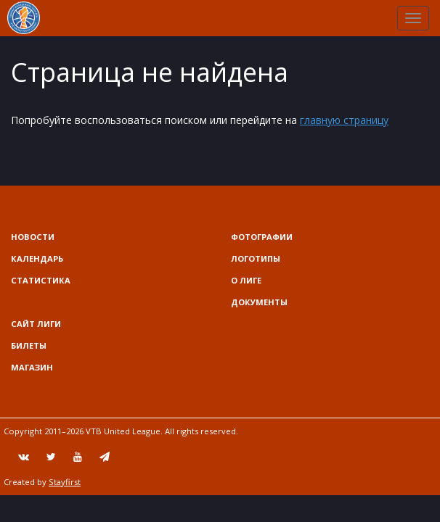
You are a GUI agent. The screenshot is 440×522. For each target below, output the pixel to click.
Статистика (40, 280)
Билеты (28, 345)
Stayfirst (65, 481)
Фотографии (262, 236)
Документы (259, 302)
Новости (32, 236)
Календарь (37, 258)
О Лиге (246, 280)
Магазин (32, 367)
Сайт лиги (36, 323)
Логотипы (255, 258)
